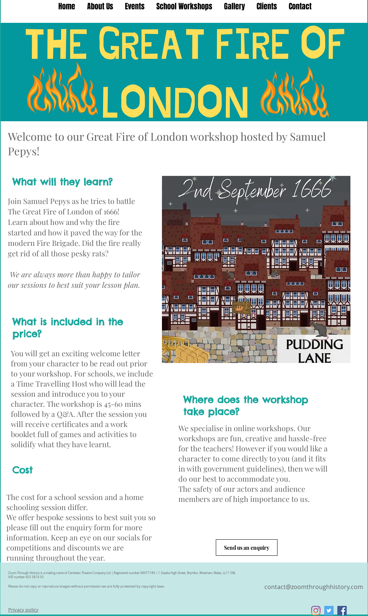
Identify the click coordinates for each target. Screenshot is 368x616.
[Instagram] (316, 610)
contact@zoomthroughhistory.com (313, 587)
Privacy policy (23, 609)
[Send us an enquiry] (246, 547)
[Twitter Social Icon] (329, 610)
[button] (184, 6)
